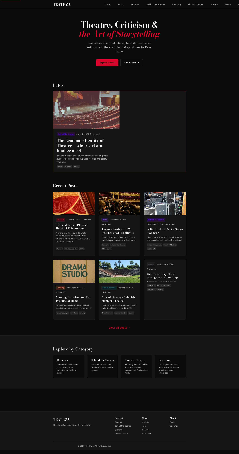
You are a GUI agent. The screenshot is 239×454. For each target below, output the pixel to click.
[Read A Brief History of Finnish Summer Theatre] (119, 293)
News (228, 5)
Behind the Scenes (156, 5)
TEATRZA (63, 424)
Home (107, 5)
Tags (144, 430)
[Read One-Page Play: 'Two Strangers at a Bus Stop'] (165, 293)
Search (145, 433)
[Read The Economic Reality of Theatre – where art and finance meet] (86, 134)
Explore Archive (106, 65)
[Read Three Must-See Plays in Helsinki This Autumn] (74, 227)
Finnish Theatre (195, 5)
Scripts (214, 5)
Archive (145, 426)
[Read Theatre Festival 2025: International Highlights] (119, 227)
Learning (176, 5)
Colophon (174, 430)
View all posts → (119, 331)
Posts (121, 5)
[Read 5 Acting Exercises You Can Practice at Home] (74, 293)
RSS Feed (146, 437)
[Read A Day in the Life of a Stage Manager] (165, 227)
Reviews (135, 5)
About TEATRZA (132, 65)
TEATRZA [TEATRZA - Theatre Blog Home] (68, 6)
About (172, 426)
